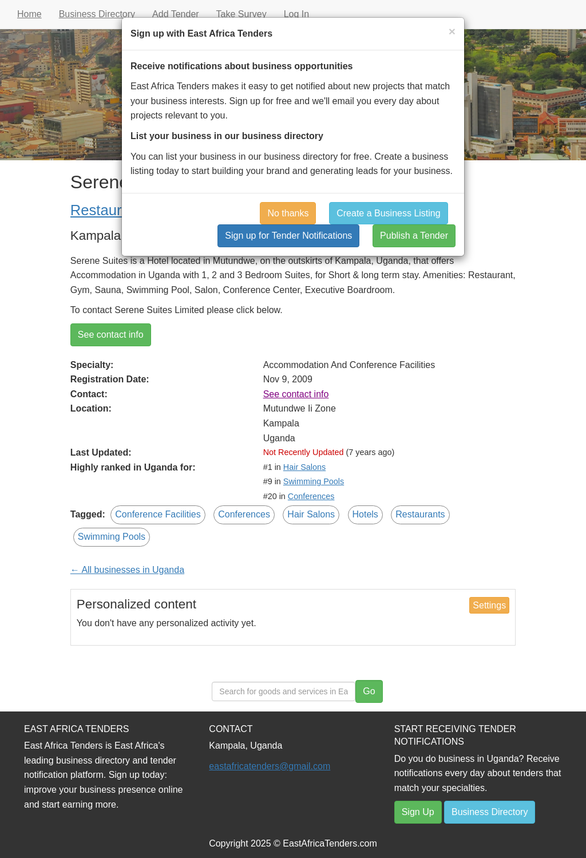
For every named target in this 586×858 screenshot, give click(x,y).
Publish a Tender (414, 235)
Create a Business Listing (388, 213)
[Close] (452, 31)
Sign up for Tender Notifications (288, 235)
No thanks (287, 213)
